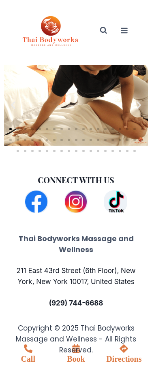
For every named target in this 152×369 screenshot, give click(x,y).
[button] (13, 105)
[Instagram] (76, 201)
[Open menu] (124, 30)
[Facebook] (36, 201)
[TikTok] (115, 201)
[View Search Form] (98, 30)
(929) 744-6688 (76, 303)
